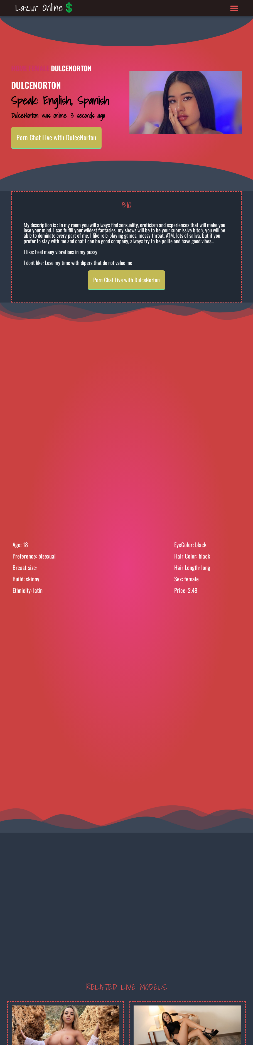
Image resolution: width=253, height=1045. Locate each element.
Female (39, 68)
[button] (234, 8)
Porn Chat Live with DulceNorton (56, 137)
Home (19, 68)
